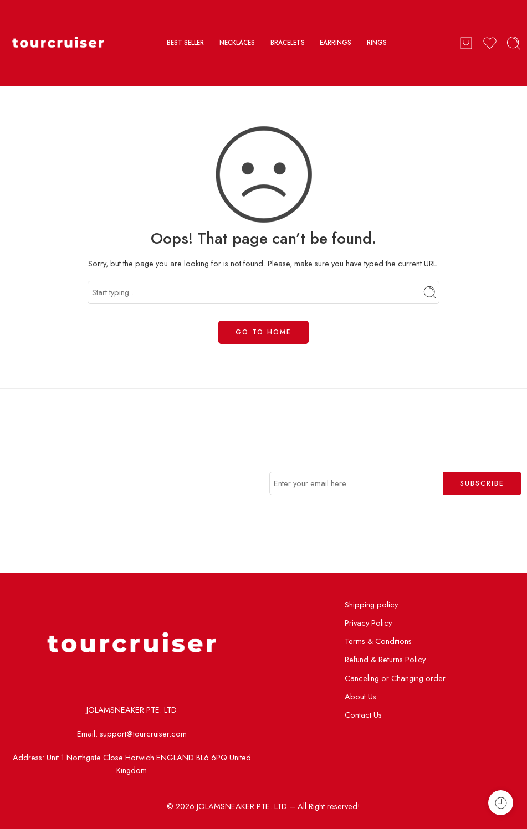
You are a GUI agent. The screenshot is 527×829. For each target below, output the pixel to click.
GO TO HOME (263, 332)
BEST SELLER (185, 42)
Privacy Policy (368, 623)
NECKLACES (237, 42)
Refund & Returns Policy (385, 659)
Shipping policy (371, 604)
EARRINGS (335, 42)
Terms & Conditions (378, 641)
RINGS (377, 42)
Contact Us (363, 714)
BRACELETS (287, 42)
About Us (360, 696)
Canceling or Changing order (395, 678)
